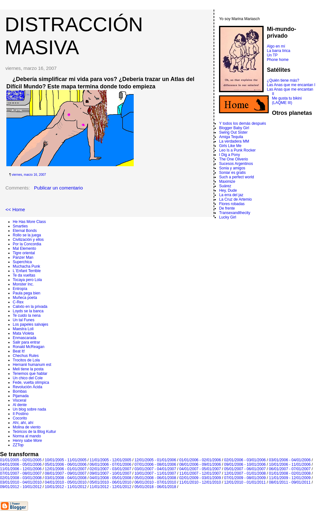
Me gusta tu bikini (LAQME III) (286, 100)
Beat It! (19, 351)
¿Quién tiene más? (283, 80)
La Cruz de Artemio (235, 199)
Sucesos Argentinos (236, 163)
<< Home (15, 209)
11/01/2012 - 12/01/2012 (110, 487)
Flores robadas (232, 204)
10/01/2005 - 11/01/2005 (66, 460)
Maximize (227, 181)
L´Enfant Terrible (27, 271)
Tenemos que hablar (30, 373)
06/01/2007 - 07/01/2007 (290, 469)
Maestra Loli (23, 329)
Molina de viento (26, 427)
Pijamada (21, 396)
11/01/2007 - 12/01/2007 (200, 473)
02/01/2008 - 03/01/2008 (21, 478)
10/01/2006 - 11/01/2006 (290, 464)
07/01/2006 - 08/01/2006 (155, 464)
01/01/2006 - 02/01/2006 (200, 460)
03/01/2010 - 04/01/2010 (21, 482)
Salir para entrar (26, 342)
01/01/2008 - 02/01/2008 (290, 473)
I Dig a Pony (229, 154)
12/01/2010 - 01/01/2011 (245, 482)
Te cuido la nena (26, 315)
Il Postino (20, 414)
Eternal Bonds (25, 230)
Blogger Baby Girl (234, 128)
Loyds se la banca (28, 311)
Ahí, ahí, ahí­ (23, 422)
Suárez (225, 186)
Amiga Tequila (231, 137)
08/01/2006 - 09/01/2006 (200, 464)
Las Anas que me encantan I (291, 85)
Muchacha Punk (26, 266)
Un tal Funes (23, 320)
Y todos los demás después (242, 123)
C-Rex (18, 302)
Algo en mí (276, 46)
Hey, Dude (228, 190)
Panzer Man (23, 257)
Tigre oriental (24, 253)
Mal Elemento (24, 248)
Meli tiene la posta (28, 369)
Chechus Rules (26, 355)
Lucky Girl (227, 217)
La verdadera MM (234, 141)
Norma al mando (27, 436)
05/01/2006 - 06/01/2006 (66, 464)
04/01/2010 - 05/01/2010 (66, 482)
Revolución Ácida (27, 387)
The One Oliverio (233, 159)
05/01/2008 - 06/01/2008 (155, 478)
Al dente (20, 405)
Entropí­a (20, 288)
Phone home (277, 59)
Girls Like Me (230, 146)
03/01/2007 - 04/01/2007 (155, 469)
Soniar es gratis (232, 172)
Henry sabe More (27, 440)
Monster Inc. (23, 284)
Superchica (22, 262)
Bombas (20, 391)
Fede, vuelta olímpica (31, 382)
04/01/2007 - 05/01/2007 (200, 469)
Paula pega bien (26, 293)
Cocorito (20, 418)
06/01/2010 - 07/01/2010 (155, 482)
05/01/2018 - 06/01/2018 (155, 487)
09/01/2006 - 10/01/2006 (245, 464)
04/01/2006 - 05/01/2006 (21, 464)
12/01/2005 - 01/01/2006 (155, 460)
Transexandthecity (234, 213)
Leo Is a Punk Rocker (237, 150)
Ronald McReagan (28, 347)
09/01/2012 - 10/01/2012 (21, 487)
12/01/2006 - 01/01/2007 (66, 469)
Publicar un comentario (58, 187)
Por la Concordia (27, 244)
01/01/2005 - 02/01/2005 (21, 460)
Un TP (272, 55)
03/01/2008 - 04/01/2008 (66, 478)
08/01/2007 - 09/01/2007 (66, 473)
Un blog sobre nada (29, 409)
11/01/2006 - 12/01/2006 (21, 469)
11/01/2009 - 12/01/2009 (290, 478)
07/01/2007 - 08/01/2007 (21, 473)
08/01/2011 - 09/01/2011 (290, 482)
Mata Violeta (23, 333)
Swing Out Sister (233, 132)
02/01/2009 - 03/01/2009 (200, 478)
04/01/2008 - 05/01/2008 (110, 478)
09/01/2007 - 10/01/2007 (110, 473)
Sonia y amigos (232, 168)
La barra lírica (278, 50)
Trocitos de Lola (26, 360)
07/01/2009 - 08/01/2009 (245, 478)
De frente (227, 208)
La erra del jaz (231, 195)
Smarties (20, 226)
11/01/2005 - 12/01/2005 (110, 460)
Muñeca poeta (25, 297)
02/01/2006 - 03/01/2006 (245, 460)
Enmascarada (24, 338)
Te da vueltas (24, 275)
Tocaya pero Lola (27, 280)
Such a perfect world (236, 177)
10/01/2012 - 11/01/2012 (66, 487)
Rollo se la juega (27, 235)
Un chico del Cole (28, 378)
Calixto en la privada (30, 306)
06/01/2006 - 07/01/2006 (110, 464)
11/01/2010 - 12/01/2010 (200, 482)
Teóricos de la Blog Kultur (34, 431)
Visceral (19, 400)
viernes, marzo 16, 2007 (29, 174)
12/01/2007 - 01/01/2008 (245, 473)
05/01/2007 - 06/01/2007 (245, 469)
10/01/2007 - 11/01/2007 (155, 473)
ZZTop (18, 445)
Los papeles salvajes (30, 324)
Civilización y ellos (28, 239)
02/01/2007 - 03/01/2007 (110, 469)
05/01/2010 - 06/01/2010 (110, 482)
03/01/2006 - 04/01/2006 (290, 460)
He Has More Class (29, 221)
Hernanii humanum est (32, 364)
